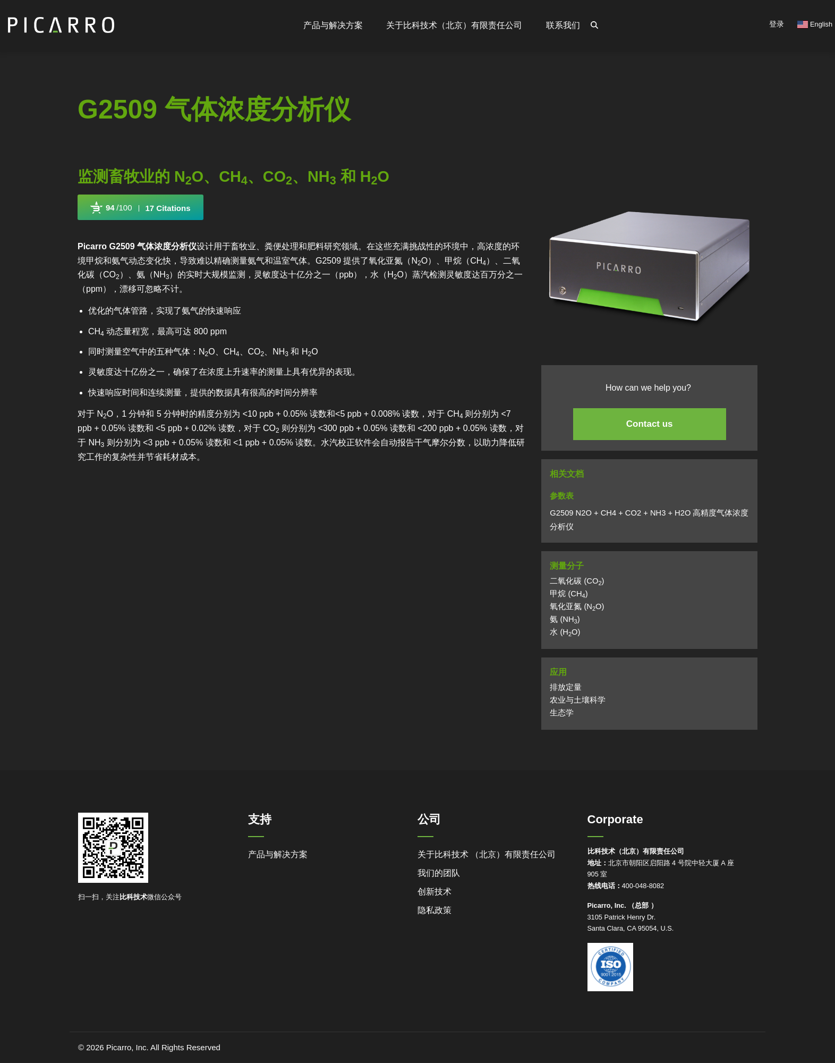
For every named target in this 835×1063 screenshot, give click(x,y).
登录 (776, 24)
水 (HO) (565, 632)
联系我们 (563, 25)
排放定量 (566, 687)
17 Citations (168, 208)
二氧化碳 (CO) (577, 581)
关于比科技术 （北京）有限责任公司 (487, 854)
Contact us (649, 424)
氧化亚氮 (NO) (577, 606)
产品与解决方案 (278, 854)
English (814, 24)
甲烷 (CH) (568, 593)
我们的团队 (439, 873)
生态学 (562, 712)
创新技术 (434, 891)
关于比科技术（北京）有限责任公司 (454, 25)
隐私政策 (434, 910)
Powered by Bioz (101, 233)
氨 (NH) (565, 619)
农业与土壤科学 (578, 700)
